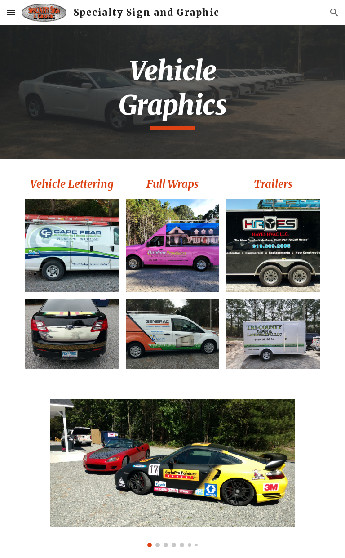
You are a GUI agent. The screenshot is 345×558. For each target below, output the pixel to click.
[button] (11, 12)
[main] (172, 92)
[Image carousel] (172, 473)
